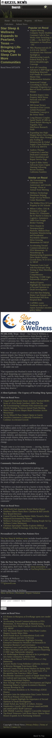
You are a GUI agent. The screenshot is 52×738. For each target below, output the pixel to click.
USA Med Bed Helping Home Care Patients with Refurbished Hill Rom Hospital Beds (40, 296)
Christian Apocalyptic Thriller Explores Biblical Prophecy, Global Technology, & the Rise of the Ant (25, 526)
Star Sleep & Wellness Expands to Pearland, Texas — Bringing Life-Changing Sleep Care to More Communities (11, 45)
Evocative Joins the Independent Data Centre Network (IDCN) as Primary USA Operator (26, 695)
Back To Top (39, 736)
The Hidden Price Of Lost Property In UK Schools (41, 204)
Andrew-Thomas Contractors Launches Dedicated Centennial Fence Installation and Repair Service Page (39, 154)
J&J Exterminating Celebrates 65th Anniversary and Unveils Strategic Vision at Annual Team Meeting (40, 185)
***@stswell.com (8, 583)
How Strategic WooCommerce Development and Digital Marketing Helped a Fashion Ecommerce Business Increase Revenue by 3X (27, 685)
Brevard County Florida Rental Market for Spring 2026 (26, 668)
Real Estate (17, 21)
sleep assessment (38, 567)
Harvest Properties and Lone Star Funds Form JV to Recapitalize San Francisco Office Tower (25, 672)
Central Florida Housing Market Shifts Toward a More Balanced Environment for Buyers (26, 517)
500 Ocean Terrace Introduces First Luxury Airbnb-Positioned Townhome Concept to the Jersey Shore (40, 110)
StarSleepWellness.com (41, 569)
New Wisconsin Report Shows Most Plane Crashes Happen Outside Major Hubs (24, 632)
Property (28, 21)
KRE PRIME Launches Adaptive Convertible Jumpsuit (26, 711)
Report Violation (33, 593)
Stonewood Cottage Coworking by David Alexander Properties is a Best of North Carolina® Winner (40, 87)
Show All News (7, 593)
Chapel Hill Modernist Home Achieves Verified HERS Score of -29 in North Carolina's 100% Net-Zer (26, 402)
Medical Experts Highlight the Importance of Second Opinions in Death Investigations (40, 286)
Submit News (22, 24)
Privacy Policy (32, 725)
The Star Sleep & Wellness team (14, 538)
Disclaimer (20, 593)
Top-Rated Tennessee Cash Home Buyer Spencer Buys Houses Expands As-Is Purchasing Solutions (26, 714)
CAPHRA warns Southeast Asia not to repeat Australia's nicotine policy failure (41, 306)
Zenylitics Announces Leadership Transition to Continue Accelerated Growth (23, 418)
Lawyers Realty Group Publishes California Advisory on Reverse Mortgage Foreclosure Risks (25, 665)
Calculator (9, 24)
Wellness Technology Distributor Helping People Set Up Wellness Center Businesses (40, 196)
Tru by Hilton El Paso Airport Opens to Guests (23, 415)
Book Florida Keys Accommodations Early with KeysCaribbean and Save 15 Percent (23, 636)
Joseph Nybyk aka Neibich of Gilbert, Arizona (22, 704)
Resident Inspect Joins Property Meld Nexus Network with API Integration (39, 98)
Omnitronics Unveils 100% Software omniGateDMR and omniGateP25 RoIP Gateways (25, 707)
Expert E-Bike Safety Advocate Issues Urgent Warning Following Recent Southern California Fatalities (40, 167)
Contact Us (16, 727)
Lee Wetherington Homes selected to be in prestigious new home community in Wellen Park (26, 655)
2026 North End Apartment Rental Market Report (24, 509)
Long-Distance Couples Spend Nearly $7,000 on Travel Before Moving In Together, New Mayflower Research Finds (40, 124)
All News (38, 21)
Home (7, 21)
